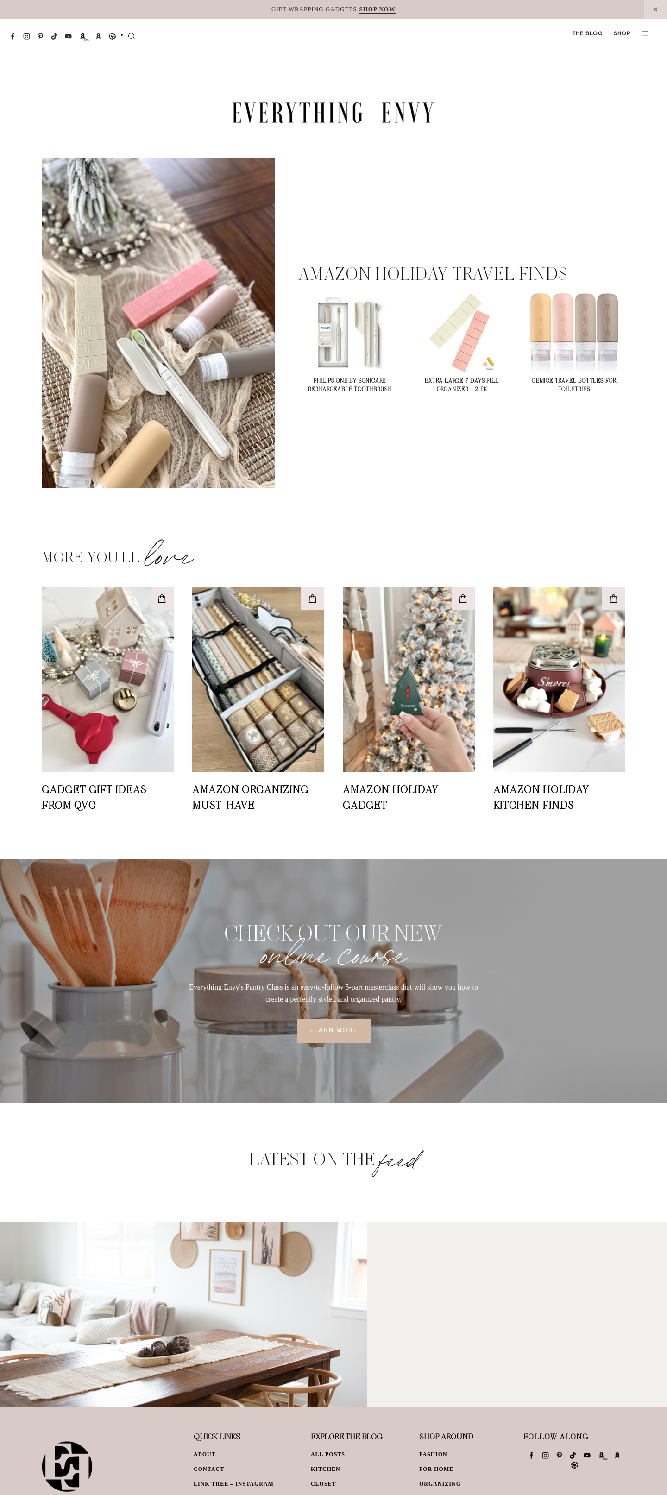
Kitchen (325, 1469)
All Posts (328, 1454)
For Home (436, 1469)
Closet (323, 1484)
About (205, 1454)
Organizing (440, 1484)
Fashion (433, 1454)
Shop (622, 34)
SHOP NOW (377, 9)
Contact (209, 1469)
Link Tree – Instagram (234, 1484)
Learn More (333, 1031)
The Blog (588, 34)
